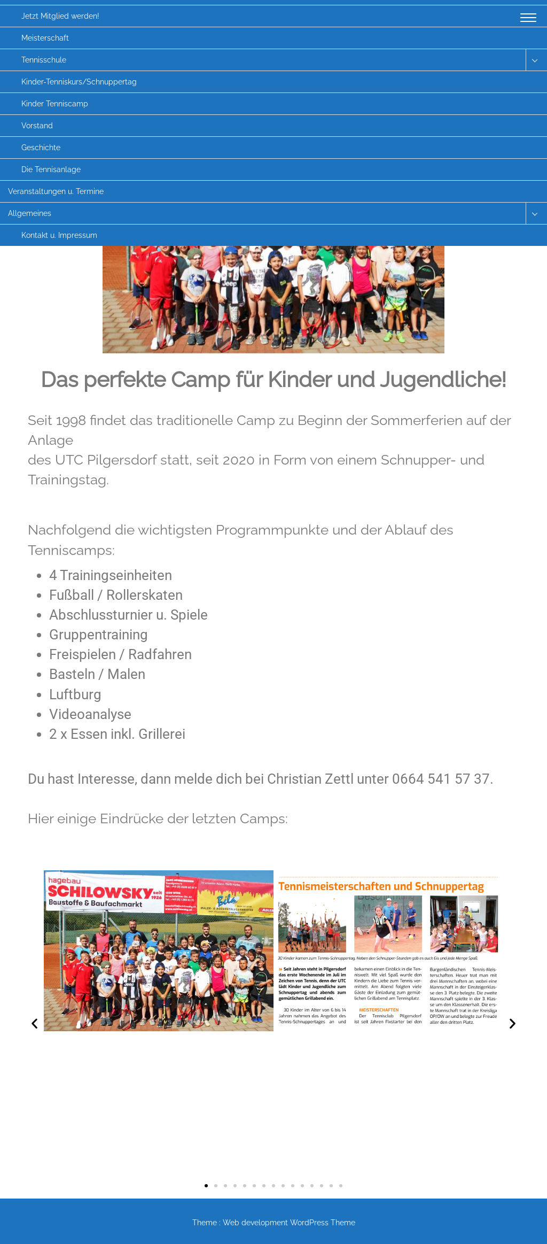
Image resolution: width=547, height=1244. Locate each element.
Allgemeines (29, 213)
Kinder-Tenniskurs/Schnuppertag (79, 82)
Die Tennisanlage (51, 169)
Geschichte (40, 147)
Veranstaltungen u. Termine (56, 191)
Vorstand (37, 125)
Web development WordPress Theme (289, 1222)
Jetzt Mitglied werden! (60, 16)
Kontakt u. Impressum (59, 235)
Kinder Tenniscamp (54, 103)
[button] (34, 1023)
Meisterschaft (45, 38)
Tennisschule (43, 60)
